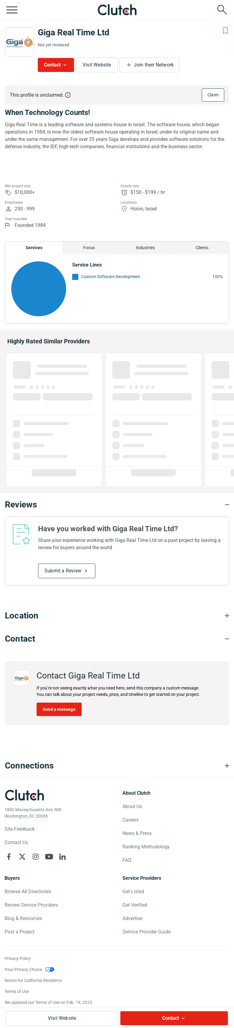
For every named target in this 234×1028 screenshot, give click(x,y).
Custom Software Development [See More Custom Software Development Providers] (110, 276)
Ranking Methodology (146, 847)
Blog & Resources (23, 918)
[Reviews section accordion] (117, 504)
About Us (132, 806)
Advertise (132, 918)
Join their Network (154, 65)
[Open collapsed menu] (12, 9)
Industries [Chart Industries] (145, 247)
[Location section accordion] (117, 615)
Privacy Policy (18, 958)
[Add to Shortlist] (225, 30)
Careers (130, 820)
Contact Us (16, 842)
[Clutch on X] (22, 856)
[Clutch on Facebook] (9, 856)
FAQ (126, 860)
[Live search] (222, 9)
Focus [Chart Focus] (89, 247)
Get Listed (133, 891)
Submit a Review (62, 571)
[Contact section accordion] (117, 638)
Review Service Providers (31, 905)
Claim (212, 94)
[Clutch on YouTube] (49, 856)
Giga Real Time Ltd (73, 32)
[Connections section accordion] (117, 765)
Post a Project (19, 932)
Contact (52, 65)
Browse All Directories (28, 891)
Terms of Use (17, 991)
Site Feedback (20, 829)
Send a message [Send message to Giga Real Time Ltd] (59, 709)
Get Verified (134, 905)
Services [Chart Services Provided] (34, 247)
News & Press (137, 833)
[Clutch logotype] (24, 795)
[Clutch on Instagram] (35, 856)
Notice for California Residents (33, 980)
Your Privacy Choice (23, 969)
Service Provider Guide (146, 932)
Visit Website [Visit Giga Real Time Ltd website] (97, 65)
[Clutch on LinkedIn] (62, 856)
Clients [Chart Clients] (202, 247)
